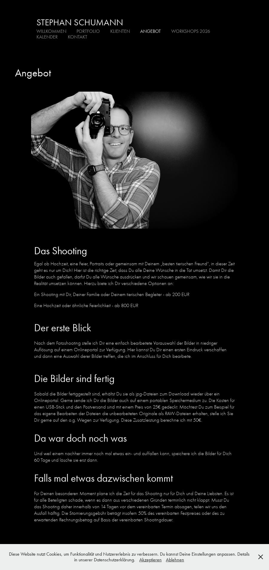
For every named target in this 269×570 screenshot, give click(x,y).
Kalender (47, 37)
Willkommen (51, 31)
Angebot (150, 31)
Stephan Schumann (79, 22)
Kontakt (77, 37)
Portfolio (88, 31)
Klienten (120, 31)
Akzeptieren (150, 560)
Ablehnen (175, 560)
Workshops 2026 (190, 31)
